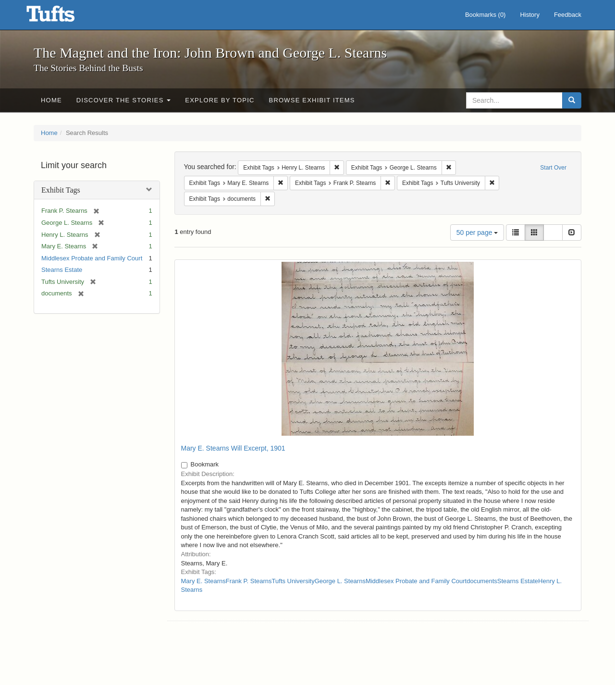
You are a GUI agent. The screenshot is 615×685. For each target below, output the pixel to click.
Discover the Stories (123, 100)
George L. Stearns (340, 581)
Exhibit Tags (60, 190)
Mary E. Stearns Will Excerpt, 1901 (233, 448)
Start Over (553, 167)
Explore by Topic (219, 100)
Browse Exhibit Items (312, 100)
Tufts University (293, 581)
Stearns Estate (61, 269)
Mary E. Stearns (203, 581)
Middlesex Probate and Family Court (91, 258)
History (529, 14)
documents (482, 581)
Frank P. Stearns (249, 581)
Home (51, 100)
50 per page (477, 232)
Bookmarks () (485, 14)
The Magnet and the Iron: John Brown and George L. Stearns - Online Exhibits (62, 17)
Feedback (567, 14)
